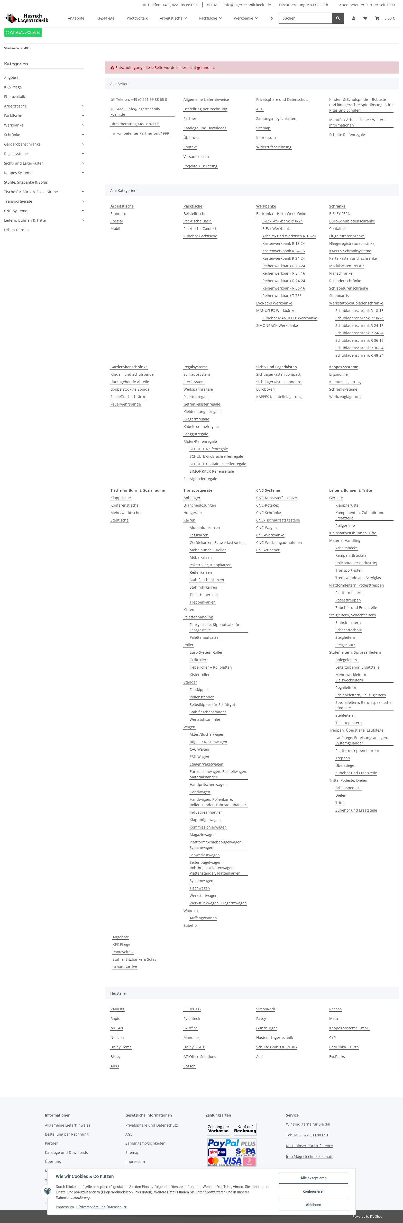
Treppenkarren (203, 602)
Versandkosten (196, 156)
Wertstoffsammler (205, 719)
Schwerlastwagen (205, 854)
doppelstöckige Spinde (130, 389)
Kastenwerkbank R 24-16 (283, 250)
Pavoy (261, 1018)
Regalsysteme (16, 153)
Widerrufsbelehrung (273, 147)
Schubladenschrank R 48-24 (359, 355)
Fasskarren (199, 535)
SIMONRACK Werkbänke (277, 325)
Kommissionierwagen (208, 827)
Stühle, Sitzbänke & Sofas (134, 959)
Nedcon (117, 1037)
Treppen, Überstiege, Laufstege (356, 730)
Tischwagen (200, 888)
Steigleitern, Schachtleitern (352, 615)
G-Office (190, 1028)
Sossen (190, 1066)
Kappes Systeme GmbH (349, 1028)
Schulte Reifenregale (347, 134)
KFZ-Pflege (121, 944)
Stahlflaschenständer (208, 711)
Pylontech (192, 1018)
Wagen (189, 726)
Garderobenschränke (22, 144)
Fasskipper (199, 689)
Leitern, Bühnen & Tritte (25, 220)
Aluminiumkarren (205, 527)
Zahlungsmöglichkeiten (276, 118)
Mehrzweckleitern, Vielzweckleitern (351, 677)
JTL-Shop (376, 1216)
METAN (117, 1028)
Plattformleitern (349, 592)
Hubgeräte (193, 512)
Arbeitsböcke (346, 547)
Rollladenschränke (345, 280)
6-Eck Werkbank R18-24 (282, 221)
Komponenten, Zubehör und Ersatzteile (359, 515)
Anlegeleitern (347, 659)
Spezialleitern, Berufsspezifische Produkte (363, 705)
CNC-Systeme (15, 210)
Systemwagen (201, 880)
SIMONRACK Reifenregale (212, 471)
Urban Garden (125, 966)
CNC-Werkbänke (270, 535)
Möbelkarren (201, 557)
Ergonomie (338, 374)
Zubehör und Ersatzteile (356, 607)
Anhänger (192, 497)
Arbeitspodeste (348, 787)
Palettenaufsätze (204, 637)
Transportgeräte (18, 201)
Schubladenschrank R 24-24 (359, 332)
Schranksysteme (343, 389)
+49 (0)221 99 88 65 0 (311, 1134)
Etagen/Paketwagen (206, 764)
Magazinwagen (203, 834)
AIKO (115, 1066)
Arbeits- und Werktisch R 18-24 (289, 235)
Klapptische (121, 497)
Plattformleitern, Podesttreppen (356, 585)
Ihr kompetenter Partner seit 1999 (365, 4)
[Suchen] (305, 18)
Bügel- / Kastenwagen (208, 741)
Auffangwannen (203, 917)
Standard (118, 213)
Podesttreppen (348, 600)
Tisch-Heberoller (204, 594)
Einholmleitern (348, 622)
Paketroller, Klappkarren (211, 564)
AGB (259, 108)
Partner (190, 118)
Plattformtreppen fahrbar (357, 750)
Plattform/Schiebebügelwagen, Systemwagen (216, 845)
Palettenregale (196, 396)
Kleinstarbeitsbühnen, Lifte (352, 532)
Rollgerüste (345, 525)
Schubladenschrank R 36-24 (359, 347)
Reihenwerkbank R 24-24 (283, 280)
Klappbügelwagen (205, 819)
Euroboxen (265, 389)
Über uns (191, 137)
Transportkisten (349, 570)
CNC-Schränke (268, 512)
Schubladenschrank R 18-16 (359, 310)
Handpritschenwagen (208, 784)
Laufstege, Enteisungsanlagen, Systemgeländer (361, 740)
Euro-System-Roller (206, 652)
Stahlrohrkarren (203, 587)
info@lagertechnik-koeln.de (309, 1156)
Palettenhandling (198, 617)
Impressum (266, 137)
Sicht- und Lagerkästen (24, 163)
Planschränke (340, 273)
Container (337, 228)
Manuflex (191, 1037)
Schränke (12, 134)
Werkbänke (13, 125)
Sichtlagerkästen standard (278, 381)
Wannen (191, 910)
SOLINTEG (192, 1008)
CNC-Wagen (266, 527)
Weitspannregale (198, 389)
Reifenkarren (201, 572)
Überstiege (344, 765)
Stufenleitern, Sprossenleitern (355, 652)
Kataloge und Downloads (205, 127)
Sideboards (339, 295)
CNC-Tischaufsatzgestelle (278, 520)
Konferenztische (125, 505)
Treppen (342, 758)
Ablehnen (313, 1205)
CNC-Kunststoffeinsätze (276, 497)
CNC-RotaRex (267, 505)
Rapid (116, 1018)
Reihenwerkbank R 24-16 (283, 273)
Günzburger (266, 1028)
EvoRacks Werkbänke (274, 303)
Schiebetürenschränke (348, 288)
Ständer (190, 682)
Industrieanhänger (206, 812)
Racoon (335, 1008)
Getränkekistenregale (202, 404)
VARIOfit (117, 1008)
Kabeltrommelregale (201, 426)
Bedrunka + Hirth (344, 1047)
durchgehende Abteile (130, 381)
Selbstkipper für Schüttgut (212, 704)
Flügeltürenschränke (347, 235)
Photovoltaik (123, 951)
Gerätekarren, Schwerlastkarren (217, 542)
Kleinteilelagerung (345, 381)
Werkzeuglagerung (345, 396)
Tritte (340, 802)
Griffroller (198, 659)
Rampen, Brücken (350, 555)
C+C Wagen (199, 749)
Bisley (116, 1056)
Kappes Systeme (18, 172)
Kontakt (190, 147)
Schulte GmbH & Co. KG (276, 1047)
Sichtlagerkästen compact (278, 374)
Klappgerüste (347, 505)
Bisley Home (121, 1047)
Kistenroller (200, 674)
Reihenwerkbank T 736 (281, 295)
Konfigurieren (313, 1191)
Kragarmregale (196, 419)
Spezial (117, 221)
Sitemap (263, 127)
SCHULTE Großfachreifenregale (216, 456)
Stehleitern (344, 715)
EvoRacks (337, 1056)
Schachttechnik (348, 629)
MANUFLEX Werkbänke (275, 310)
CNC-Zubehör (268, 549)
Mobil (115, 228)
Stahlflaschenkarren (207, 579)
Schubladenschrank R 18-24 (359, 318)
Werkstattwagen (203, 895)
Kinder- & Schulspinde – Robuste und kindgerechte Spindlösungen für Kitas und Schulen (361, 105)
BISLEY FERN (340, 213)
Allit (259, 1056)
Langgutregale (196, 433)
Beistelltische (195, 213)
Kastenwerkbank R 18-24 (283, 243)
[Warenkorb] (385, 18)
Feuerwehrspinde (126, 404)
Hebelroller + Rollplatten (211, 667)
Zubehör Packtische (200, 235)
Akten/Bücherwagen (207, 734)
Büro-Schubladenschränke (352, 221)
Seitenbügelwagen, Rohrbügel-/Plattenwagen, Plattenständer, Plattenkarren (215, 868)
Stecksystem (194, 381)
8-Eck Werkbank (276, 228)
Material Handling (344, 540)
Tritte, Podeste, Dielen (348, 780)
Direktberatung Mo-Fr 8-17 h (303, 4)
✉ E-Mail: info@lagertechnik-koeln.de (239, 4)
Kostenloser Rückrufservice (309, 1145)
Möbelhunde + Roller (208, 549)
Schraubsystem (197, 374)
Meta (333, 1018)
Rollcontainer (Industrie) (356, 562)
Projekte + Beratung (200, 166)
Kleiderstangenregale (202, 411)
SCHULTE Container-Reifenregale (218, 463)
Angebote (121, 936)
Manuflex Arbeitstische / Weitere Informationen (357, 122)
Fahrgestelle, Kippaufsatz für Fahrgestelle (215, 627)
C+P (332, 1037)
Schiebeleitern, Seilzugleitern (360, 695)
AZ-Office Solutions (200, 1056)
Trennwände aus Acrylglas (358, 577)
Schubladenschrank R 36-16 (359, 340)
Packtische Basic (198, 221)
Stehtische (120, 520)
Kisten (189, 609)
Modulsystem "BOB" (346, 265)
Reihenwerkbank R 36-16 (283, 288)
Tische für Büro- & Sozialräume (31, 191)
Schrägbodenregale (200, 478)
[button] (353, 18)
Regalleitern (345, 687)
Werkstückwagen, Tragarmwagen (218, 903)
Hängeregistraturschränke (351, 243)
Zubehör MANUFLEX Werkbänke (289, 318)
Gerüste (336, 497)
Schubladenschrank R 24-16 (359, 325)
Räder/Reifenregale (200, 441)
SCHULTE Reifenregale (209, 448)
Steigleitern (345, 637)
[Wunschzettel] (365, 18)
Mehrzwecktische (125, 512)
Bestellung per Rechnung (205, 108)
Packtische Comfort (200, 228)
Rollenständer (202, 697)
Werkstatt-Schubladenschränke (356, 303)
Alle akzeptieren (313, 1178)
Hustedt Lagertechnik (274, 1037)
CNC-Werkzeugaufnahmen (279, 542)
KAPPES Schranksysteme (350, 250)
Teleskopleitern (348, 722)
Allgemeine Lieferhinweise (206, 99)
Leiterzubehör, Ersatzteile (357, 667)
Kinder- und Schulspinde (132, 374)
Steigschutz (345, 644)
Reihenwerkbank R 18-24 (283, 265)
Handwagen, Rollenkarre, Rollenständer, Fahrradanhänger (218, 802)
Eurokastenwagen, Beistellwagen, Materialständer (218, 774)
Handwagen (200, 791)
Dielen (340, 795)
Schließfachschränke (128, 396)
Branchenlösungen (200, 505)
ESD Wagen (199, 756)
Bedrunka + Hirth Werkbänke (281, 213)
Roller (189, 644)
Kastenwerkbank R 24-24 (283, 258)
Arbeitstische (15, 106)
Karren (189, 520)
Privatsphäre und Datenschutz (282, 99)
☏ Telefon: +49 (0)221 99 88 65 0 (170, 4)
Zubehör (191, 925)
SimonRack (265, 1008)
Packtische (13, 115)
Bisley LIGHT (194, 1047)
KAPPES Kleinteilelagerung (279, 396)
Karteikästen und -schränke (353, 258)
